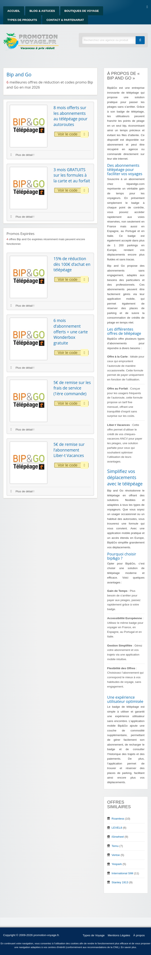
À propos (139, 935)
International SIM (122, 873)
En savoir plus (128, 947)
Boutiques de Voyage (81, 10)
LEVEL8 (117, 827)
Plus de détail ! (22, 154)
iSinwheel (118, 836)
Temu (115, 846)
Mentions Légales (119, 935)
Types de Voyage (94, 935)
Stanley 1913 (120, 882)
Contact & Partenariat (65, 19)
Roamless (118, 818)
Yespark (117, 864)
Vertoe (116, 855)
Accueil (13, 10)
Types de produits (22, 19)
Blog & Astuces (42, 10)
